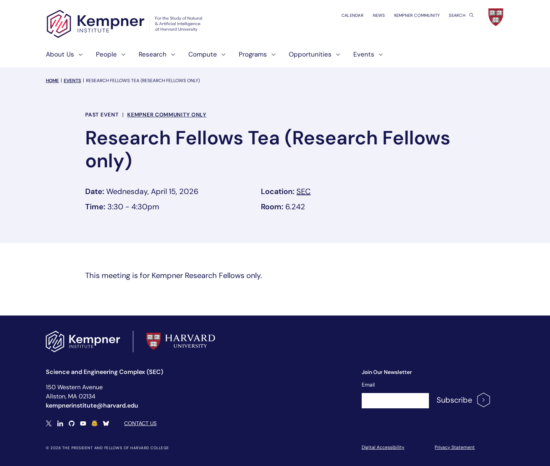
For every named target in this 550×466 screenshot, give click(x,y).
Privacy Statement (455, 447)
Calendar (352, 15)
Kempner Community (417, 15)
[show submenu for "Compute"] (221, 57)
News (379, 15)
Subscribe (464, 400)
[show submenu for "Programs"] (271, 57)
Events (72, 81)
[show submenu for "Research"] (171, 57)
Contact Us (140, 423)
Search (461, 15)
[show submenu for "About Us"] (78, 57)
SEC (303, 191)
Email (368, 384)
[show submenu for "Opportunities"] (336, 57)
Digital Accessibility (383, 447)
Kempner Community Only (166, 114)
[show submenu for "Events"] (378, 57)
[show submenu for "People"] (121, 57)
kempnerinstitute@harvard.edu (92, 405)
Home (52, 81)
